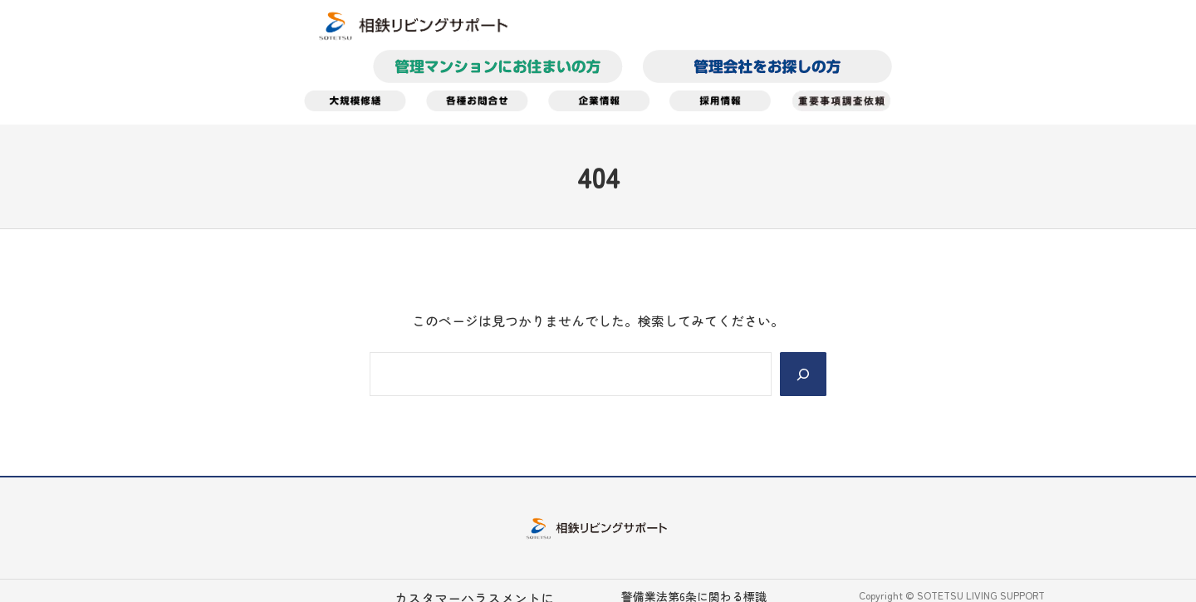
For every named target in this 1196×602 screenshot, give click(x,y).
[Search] (803, 373)
